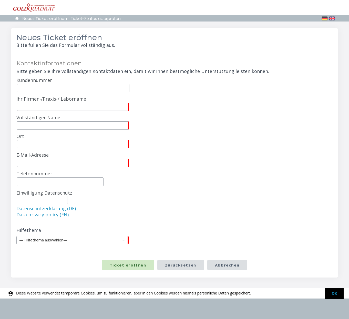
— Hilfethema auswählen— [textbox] (43, 239)
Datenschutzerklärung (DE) (46, 208)
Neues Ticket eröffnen (44, 19)
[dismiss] (332, 293)
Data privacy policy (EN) (42, 214)
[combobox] (72, 240)
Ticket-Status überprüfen (96, 19)
